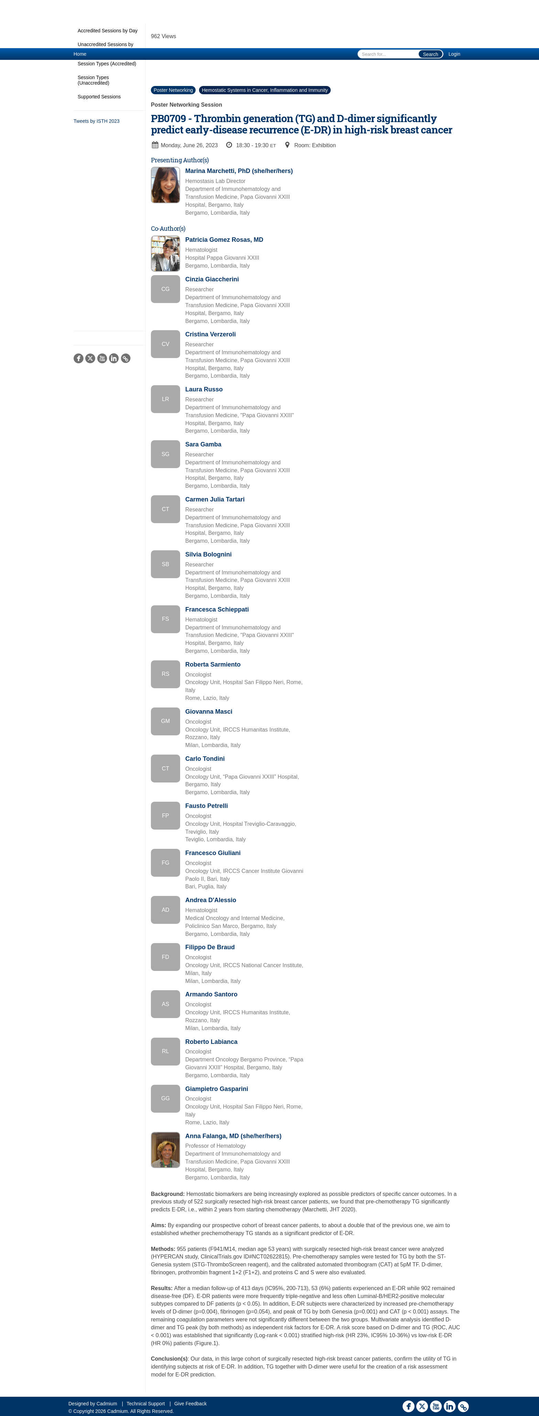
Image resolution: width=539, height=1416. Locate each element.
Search (430, 54)
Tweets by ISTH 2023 (97, 121)
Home (80, 54)
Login (454, 54)
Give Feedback (190, 1403)
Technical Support (145, 1403)
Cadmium (107, 1403)
